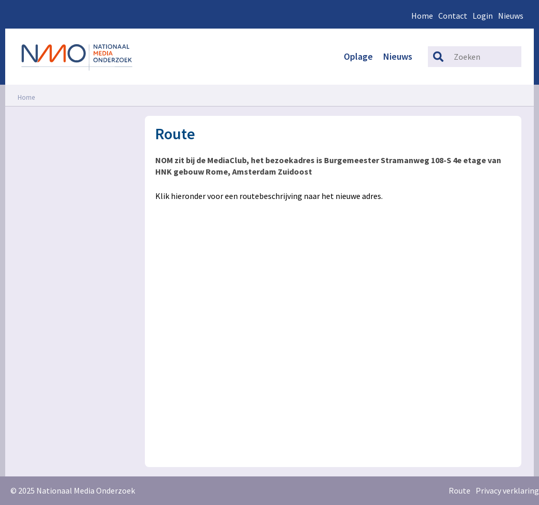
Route (459, 490)
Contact (452, 15)
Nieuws (510, 15)
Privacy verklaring (507, 490)
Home (422, 15)
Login (483, 15)
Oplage (358, 56)
